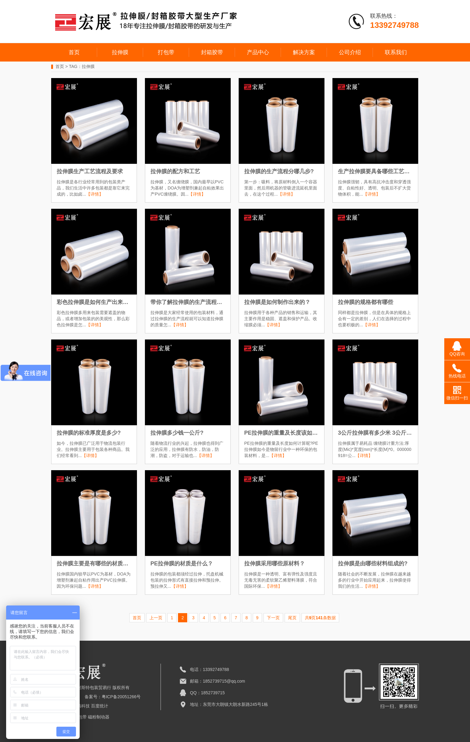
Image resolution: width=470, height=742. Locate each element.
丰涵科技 (81, 705)
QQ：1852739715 (207, 692)
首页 (74, 52)
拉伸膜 (120, 52)
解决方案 (304, 52)
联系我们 (396, 52)
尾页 (292, 617)
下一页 (273, 617)
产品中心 (258, 52)
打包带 (166, 52)
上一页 (156, 617)
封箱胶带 (212, 52)
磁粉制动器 (98, 716)
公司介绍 (350, 52)
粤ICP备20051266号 (121, 696)
